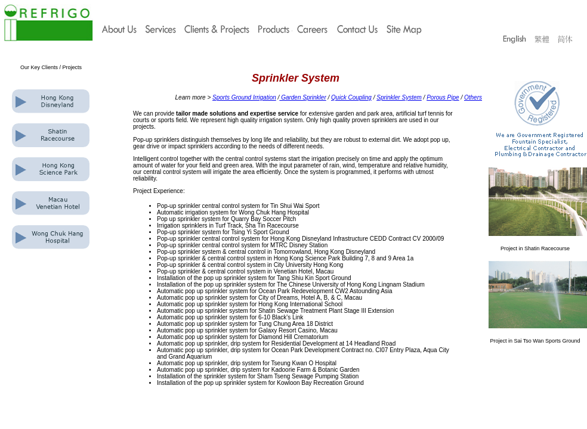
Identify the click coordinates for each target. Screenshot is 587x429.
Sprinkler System (399, 97)
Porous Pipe (443, 97)
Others (473, 97)
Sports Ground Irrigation (244, 97)
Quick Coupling (351, 97)
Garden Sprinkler (302, 97)
